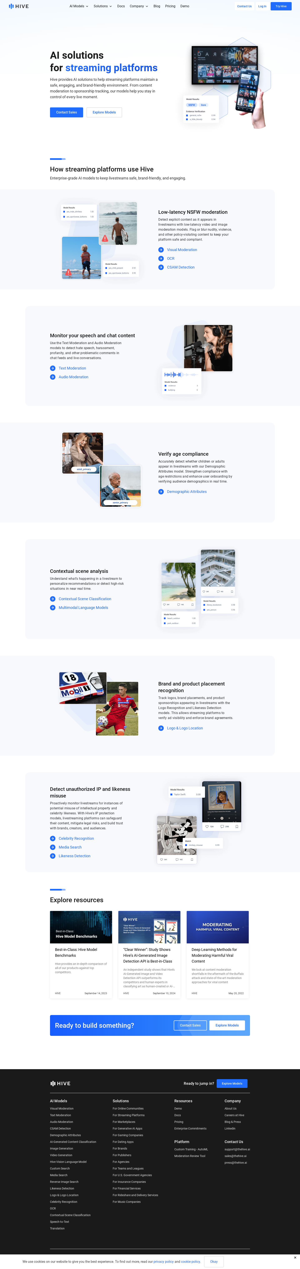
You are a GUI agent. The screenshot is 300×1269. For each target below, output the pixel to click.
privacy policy (164, 1262)
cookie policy (190, 1262)
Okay (214, 1262)
